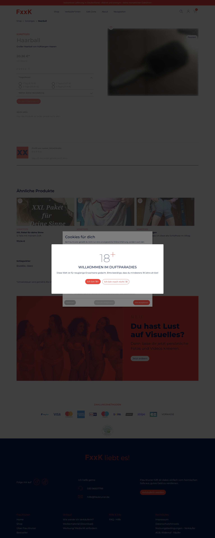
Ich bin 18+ (93, 281)
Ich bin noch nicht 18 (115, 281)
